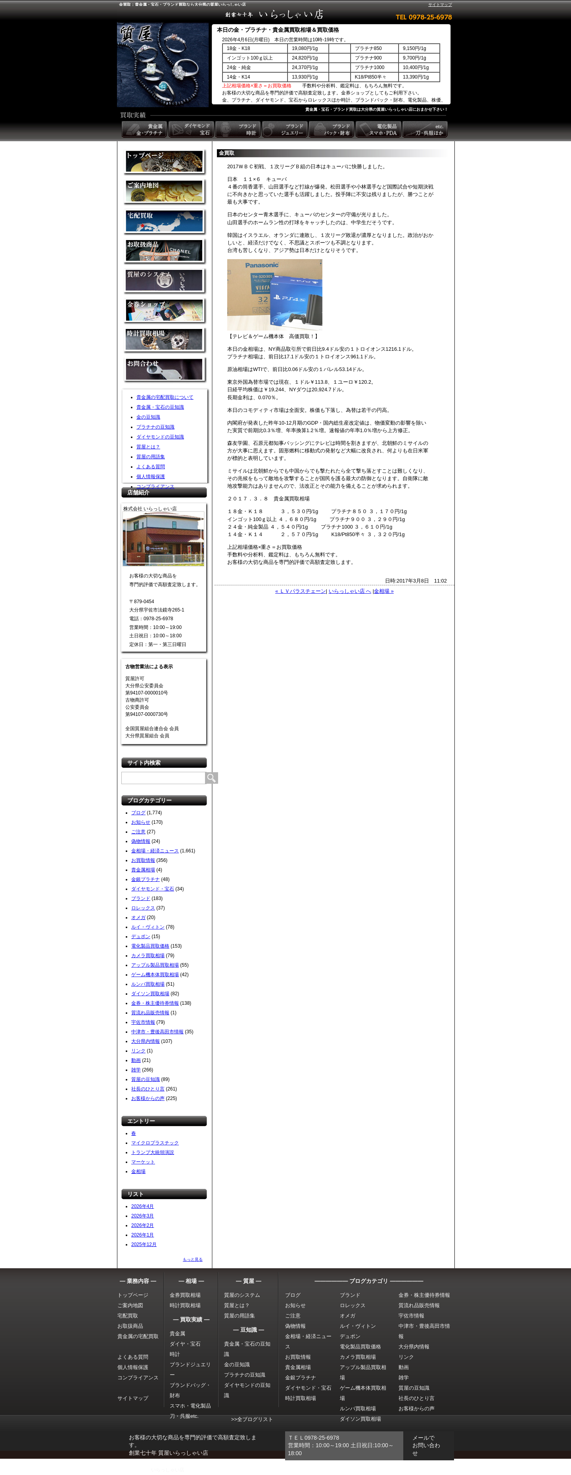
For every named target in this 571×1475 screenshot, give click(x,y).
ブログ (138, 812)
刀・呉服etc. (184, 1416)
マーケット (143, 1162)
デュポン (140, 936)
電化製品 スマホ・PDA (379, 129)
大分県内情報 (145, 1041)
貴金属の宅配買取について (165, 397)
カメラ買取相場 (148, 955)
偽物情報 (140, 841)
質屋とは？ (148, 447)
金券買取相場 (185, 1295)
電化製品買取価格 (150, 946)
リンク (138, 1051)
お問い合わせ (165, 371)
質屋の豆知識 (145, 1079)
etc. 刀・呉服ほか (425, 129)
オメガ (138, 917)
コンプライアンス (155, 486)
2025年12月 (144, 1244)
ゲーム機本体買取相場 (155, 974)
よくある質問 (150, 466)
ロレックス (143, 908)
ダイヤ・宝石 (185, 1344)
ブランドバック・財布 (332, 129)
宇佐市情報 (143, 1022)
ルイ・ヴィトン (148, 927)
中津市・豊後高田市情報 (157, 1032)
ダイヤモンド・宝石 (152, 889)
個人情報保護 (150, 476)
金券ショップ (165, 311)
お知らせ (140, 822)
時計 (175, 1354)
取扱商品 (165, 251)
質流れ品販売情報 (150, 1012)
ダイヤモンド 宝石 (192, 129)
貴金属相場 (143, 870)
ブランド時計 (238, 129)
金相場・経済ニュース (155, 851)
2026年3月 (142, 1216)
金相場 (138, 1171)
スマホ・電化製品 (190, 1406)
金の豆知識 (148, 417)
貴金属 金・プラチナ (145, 129)
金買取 (165, 162)
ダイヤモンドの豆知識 (160, 437)
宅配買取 (165, 222)
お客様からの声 (148, 1098)
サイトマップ (440, 4)
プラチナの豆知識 (155, 427)
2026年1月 (142, 1235)
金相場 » (384, 591)
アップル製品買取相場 (155, 965)
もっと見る (193, 1259)
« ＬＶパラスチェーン (300, 591)
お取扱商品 (130, 1326)
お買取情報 (143, 860)
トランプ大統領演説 (152, 1152)
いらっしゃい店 (167, 1470)
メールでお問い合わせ (426, 1445)
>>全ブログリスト (252, 1419)
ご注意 (138, 832)
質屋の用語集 (150, 457)
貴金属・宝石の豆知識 (160, 407)
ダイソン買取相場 (150, 993)
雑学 (136, 1070)
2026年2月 (142, 1225)
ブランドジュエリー (285, 129)
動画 (136, 1060)
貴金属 (177, 1334)
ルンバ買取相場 (148, 984)
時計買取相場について (165, 341)
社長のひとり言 (148, 1089)
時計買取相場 (185, 1305)
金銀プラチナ (145, 879)
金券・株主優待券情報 (155, 1003)
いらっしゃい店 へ (350, 591)
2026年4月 (142, 1206)
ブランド (140, 898)
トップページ (132, 1295)
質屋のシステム (165, 281)
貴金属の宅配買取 (138, 1336)
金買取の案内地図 (165, 192)
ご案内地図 (130, 1305)
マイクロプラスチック (155, 1143)
